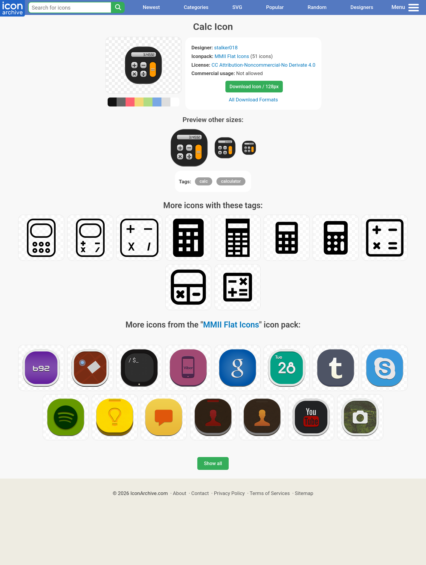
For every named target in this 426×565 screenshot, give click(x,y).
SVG (237, 7)
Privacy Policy (229, 493)
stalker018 (226, 48)
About (179, 493)
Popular (275, 7)
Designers (361, 7)
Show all (213, 463)
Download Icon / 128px (254, 86)
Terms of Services (270, 493)
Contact (200, 493)
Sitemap (304, 493)
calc (203, 181)
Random (317, 7)
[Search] (118, 7)
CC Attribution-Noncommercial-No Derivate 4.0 (263, 65)
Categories (196, 7)
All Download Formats (253, 100)
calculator (231, 181)
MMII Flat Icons (232, 56)
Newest (151, 7)
